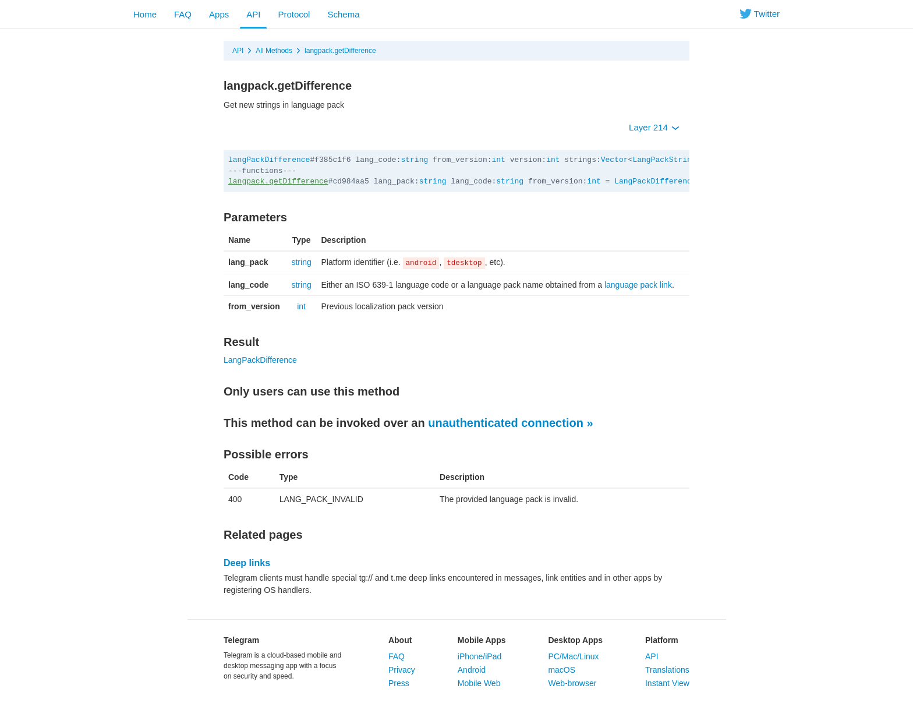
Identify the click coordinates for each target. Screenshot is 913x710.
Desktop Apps (575, 640)
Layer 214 (654, 127)
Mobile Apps (482, 640)
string (414, 160)
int (498, 160)
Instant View (667, 683)
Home (145, 14)
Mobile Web (479, 683)
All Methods (274, 51)
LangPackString (664, 160)
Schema (343, 14)
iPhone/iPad (480, 656)
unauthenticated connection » (510, 422)
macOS (561, 669)
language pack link (638, 284)
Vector (614, 160)
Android (472, 669)
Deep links (247, 563)
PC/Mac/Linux (573, 656)
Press (398, 683)
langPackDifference (269, 160)
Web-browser (572, 683)
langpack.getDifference (340, 51)
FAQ (183, 14)
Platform (661, 640)
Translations (667, 669)
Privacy (401, 669)
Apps (219, 14)
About (400, 640)
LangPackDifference (655, 181)
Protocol (294, 14)
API (253, 14)
